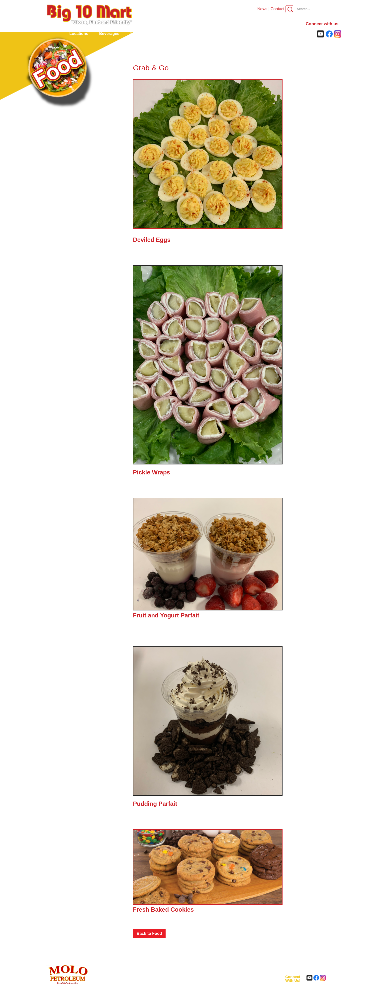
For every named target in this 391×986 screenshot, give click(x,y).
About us (287, 33)
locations (78, 33)
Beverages (109, 33)
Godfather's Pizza (168, 33)
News (262, 9)
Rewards (232, 33)
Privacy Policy (191, 981)
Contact (277, 9)
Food (135, 33)
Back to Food (149, 933)
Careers (259, 33)
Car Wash (204, 33)
